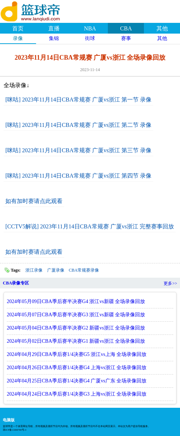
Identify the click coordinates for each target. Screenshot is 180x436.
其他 (162, 28)
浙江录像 (33, 270)
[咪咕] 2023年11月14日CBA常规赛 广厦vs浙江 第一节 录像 (78, 99)
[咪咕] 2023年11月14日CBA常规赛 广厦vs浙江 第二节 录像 (78, 125)
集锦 (54, 38)
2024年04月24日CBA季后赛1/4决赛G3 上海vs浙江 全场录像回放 (76, 394)
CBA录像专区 (16, 283)
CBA (126, 28)
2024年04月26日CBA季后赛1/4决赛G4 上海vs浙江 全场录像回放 (76, 367)
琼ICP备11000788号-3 (14, 429)
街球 (90, 38)
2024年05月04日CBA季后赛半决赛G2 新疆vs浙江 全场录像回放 (76, 328)
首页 (18, 28)
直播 (54, 28)
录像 (18, 38)
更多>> (170, 283)
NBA (90, 28)
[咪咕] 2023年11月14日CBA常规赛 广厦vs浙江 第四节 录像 (78, 176)
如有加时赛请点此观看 (33, 201)
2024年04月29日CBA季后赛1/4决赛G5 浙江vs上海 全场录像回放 (76, 354)
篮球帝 (39, 10)
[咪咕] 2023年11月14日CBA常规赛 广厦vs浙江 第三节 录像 (78, 150)
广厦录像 (55, 270)
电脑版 (9, 420)
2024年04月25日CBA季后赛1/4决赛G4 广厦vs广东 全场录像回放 (76, 380)
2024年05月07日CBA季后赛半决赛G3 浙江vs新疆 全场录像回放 (76, 314)
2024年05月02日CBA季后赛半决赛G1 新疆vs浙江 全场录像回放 (76, 341)
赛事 (126, 38)
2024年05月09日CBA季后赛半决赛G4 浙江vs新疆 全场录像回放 (76, 301)
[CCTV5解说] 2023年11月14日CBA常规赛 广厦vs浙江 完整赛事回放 (89, 226)
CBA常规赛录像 (84, 270)
